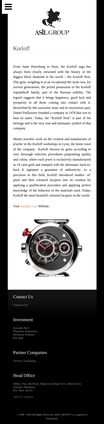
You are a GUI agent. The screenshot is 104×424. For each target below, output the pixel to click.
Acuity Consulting (24, 360)
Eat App (18, 337)
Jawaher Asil (28, 206)
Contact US (20, 305)
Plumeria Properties (25, 331)
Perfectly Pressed (23, 334)
